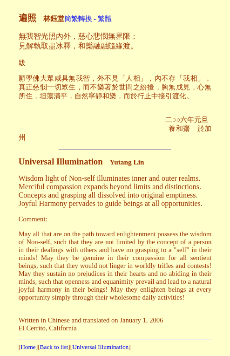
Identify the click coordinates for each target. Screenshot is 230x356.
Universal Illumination (100, 346)
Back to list (54, 346)
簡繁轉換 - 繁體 (88, 18)
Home (28, 346)
